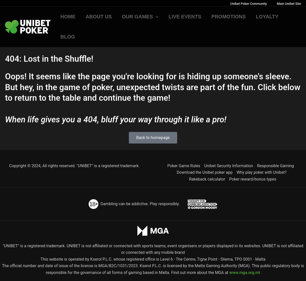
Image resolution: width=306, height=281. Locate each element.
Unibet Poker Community (249, 4)
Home (67, 16)
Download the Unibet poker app (205, 172)
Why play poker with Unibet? (262, 172)
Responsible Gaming (275, 165)
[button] (156, 17)
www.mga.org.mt (244, 272)
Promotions (228, 16)
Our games (140, 17)
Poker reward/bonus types (252, 179)
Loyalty (267, 16)
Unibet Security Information (228, 165)
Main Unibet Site (289, 4)
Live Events (185, 16)
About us (99, 16)
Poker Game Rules (183, 165)
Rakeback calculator (207, 179)
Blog (67, 37)
